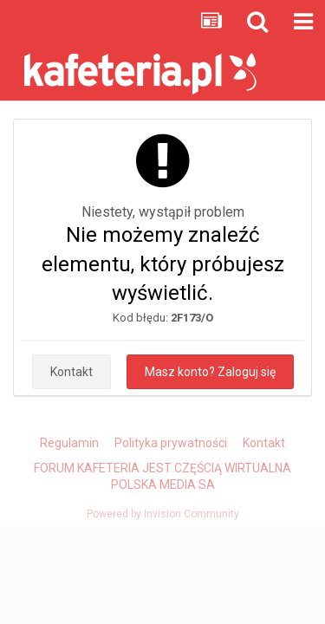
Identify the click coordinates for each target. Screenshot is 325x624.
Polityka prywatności (170, 443)
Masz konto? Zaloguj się (210, 372)
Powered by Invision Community (163, 514)
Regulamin (69, 443)
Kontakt (71, 372)
